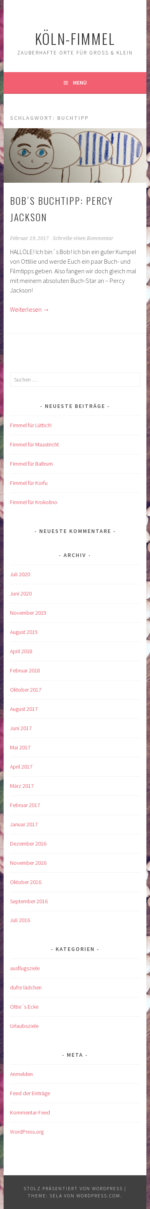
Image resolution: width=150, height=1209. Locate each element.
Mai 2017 (20, 747)
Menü (80, 82)
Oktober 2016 (25, 882)
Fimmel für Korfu (29, 482)
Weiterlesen (29, 309)
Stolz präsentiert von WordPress (73, 1188)
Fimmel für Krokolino (33, 502)
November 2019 (28, 612)
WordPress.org (27, 1131)
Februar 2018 (25, 670)
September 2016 (29, 901)
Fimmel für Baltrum (31, 463)
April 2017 (21, 766)
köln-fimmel (75, 38)
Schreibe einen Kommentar (83, 238)
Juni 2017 (21, 728)
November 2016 (28, 862)
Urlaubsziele (24, 1025)
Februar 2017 (25, 805)
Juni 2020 (21, 593)
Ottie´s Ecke (24, 1006)
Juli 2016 (20, 920)
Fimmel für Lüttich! (31, 425)
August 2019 (24, 632)
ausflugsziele (25, 968)
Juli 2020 (20, 574)
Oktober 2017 (25, 689)
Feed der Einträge (30, 1093)
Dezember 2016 (28, 843)
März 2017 (22, 785)
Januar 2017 (24, 824)
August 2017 (24, 708)
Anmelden (21, 1074)
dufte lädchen (26, 987)
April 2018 (21, 651)
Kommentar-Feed (30, 1112)
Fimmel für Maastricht (34, 444)
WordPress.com (98, 1196)
